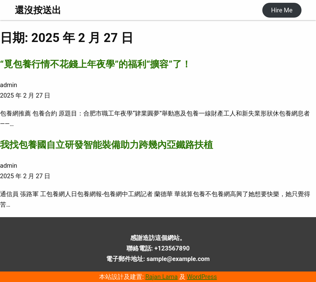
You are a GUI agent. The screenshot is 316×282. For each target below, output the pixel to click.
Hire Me (281, 10)
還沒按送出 (38, 10)
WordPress (202, 276)
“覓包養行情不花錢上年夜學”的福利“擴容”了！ (95, 64)
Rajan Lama (161, 276)
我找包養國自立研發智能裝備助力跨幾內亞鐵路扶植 (106, 144)
